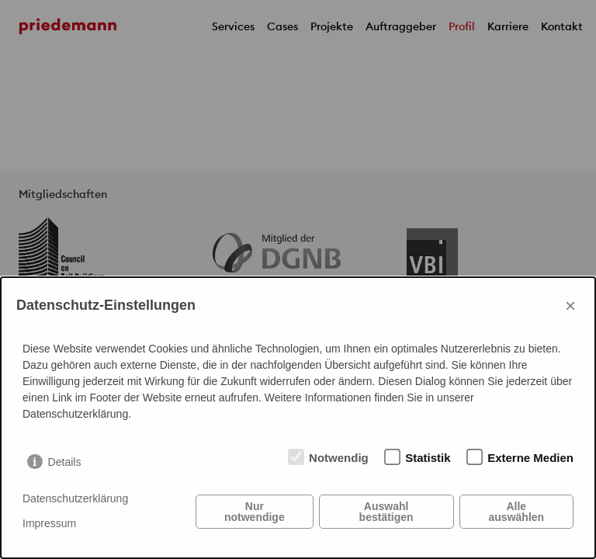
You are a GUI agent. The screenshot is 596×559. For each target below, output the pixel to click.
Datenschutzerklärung (75, 498)
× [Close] (570, 305)
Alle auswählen (517, 511)
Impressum (49, 523)
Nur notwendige (254, 511)
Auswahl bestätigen (386, 511)
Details (64, 462)
